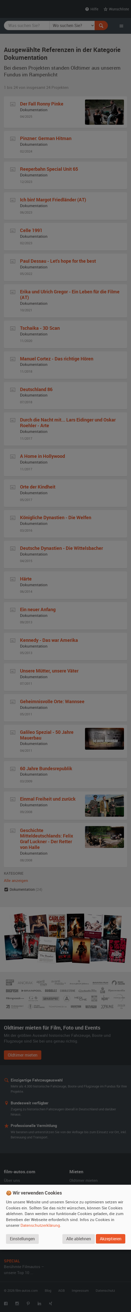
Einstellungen (22, 1239)
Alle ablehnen (78, 1239)
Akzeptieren (110, 1239)
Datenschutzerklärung (40, 1225)
